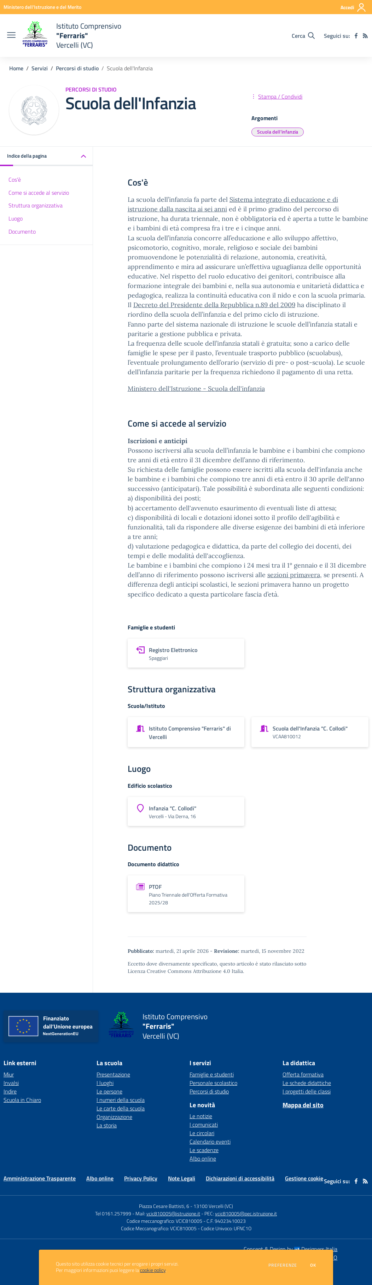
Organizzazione (114, 1117)
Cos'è (14, 179)
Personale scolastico (213, 1083)
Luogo (15, 218)
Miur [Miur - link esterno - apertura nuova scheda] (9, 1074)
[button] (46, 156)
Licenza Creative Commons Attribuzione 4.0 (179, 971)
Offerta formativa (303, 1074)
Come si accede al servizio (38, 192)
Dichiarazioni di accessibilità (240, 1178)
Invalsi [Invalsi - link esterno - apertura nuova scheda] (11, 1083)
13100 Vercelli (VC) (213, 1206)
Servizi (39, 68)
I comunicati (204, 1124)
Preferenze (282, 1265)
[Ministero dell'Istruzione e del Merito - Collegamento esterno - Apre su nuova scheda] (42, 7)
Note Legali (181, 1178)
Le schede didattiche (307, 1083)
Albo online (203, 1158)
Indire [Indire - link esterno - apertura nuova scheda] (10, 1091)
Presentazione (113, 1074)
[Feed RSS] (365, 36)
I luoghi (105, 1083)
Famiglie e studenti (212, 1074)
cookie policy (152, 1270)
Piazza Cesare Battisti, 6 (164, 1206)
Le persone (109, 1091)
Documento (22, 231)
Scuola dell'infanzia (277, 131)
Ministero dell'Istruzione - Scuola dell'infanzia (196, 389)
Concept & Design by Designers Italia (290, 1249)
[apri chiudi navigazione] (11, 35)
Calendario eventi (210, 1141)
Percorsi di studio (77, 68)
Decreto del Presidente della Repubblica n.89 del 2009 (214, 305)
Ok (313, 1265)
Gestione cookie (304, 1178)
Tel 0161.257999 (113, 1213)
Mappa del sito (303, 1105)
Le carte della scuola (121, 1108)
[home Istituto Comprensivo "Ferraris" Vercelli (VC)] (72, 35)
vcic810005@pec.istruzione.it (246, 1213)
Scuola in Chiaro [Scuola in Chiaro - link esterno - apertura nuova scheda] (22, 1100)
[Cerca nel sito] (303, 35)
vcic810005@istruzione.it (173, 1213)
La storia (107, 1125)
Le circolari (202, 1133)
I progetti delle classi (307, 1091)
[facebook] (356, 36)
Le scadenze (204, 1150)
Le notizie (201, 1116)
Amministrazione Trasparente (40, 1178)
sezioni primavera (293, 575)
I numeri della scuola (121, 1100)
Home (16, 68)
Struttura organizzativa (35, 205)
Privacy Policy (140, 1178)
